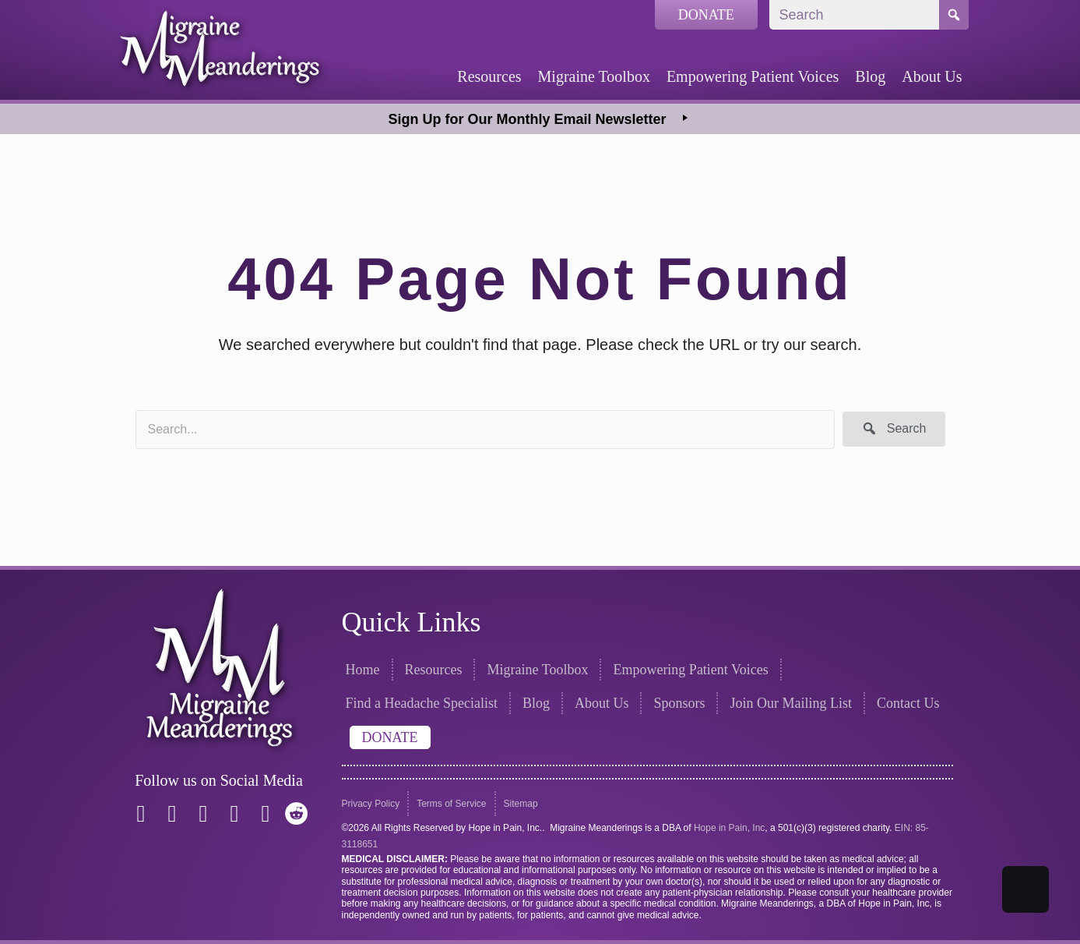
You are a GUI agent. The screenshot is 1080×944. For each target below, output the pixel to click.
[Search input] (485, 429)
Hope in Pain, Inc (729, 827)
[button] (894, 429)
